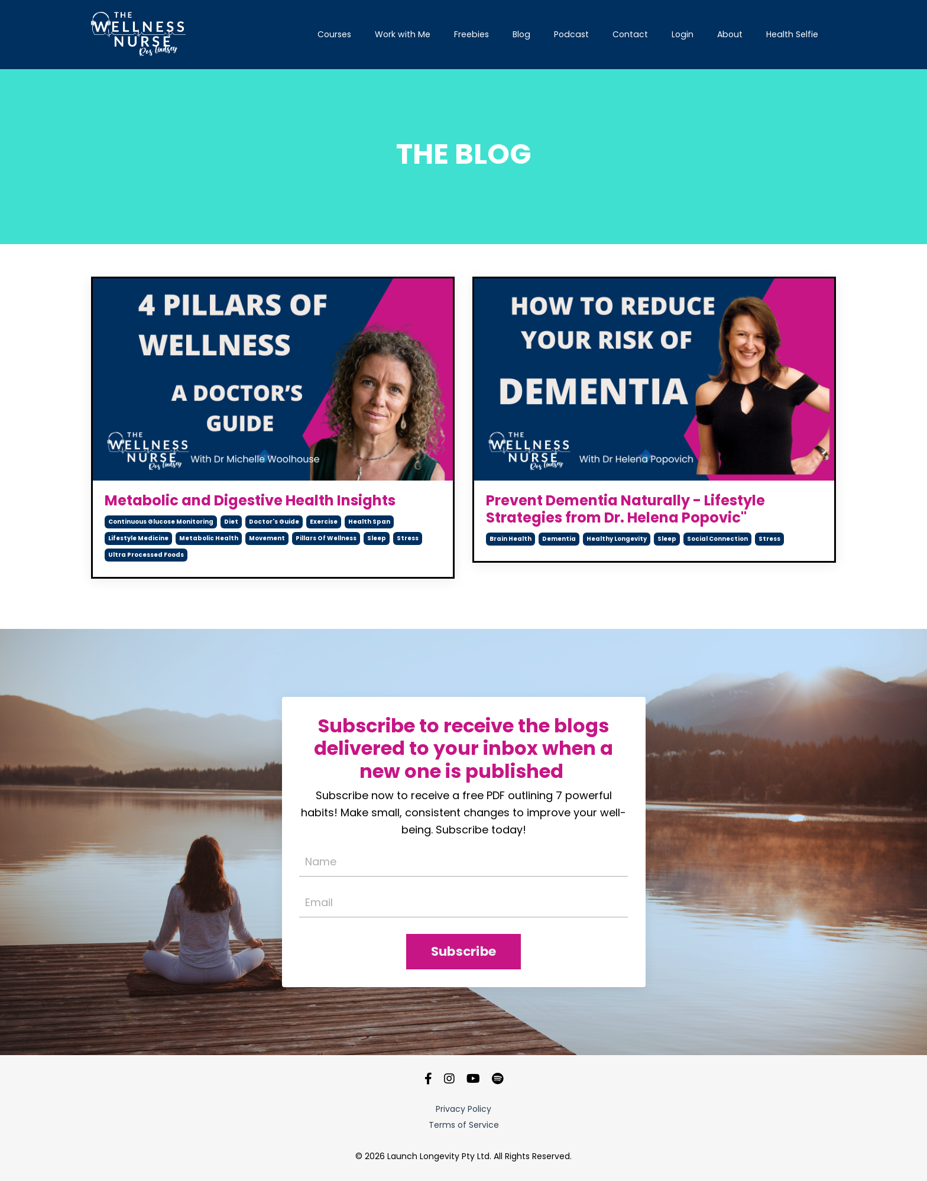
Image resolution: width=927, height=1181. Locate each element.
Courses (339, 34)
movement (267, 538)
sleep (376, 538)
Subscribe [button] (463, 952)
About (730, 34)
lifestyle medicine (138, 538)
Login (684, 34)
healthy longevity (616, 538)
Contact (632, 34)
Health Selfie (792, 34)
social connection (717, 538)
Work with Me (407, 34)
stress (408, 538)
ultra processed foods (146, 554)
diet (231, 521)
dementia (559, 538)
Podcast (574, 34)
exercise (324, 521)
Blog (525, 34)
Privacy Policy (463, 1109)
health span (369, 521)
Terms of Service (464, 1125)
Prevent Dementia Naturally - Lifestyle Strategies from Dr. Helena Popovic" (625, 509)
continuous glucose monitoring (160, 521)
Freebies (476, 34)
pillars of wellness (326, 538)
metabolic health (208, 538)
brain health (510, 538)
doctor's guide (274, 521)
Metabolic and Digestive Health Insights (250, 501)
